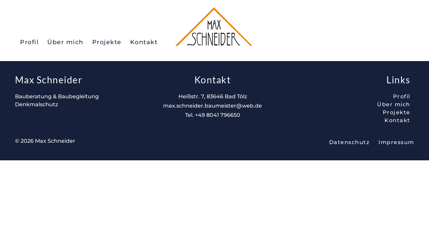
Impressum (396, 142)
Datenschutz (349, 142)
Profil (29, 42)
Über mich (65, 42)
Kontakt (144, 42)
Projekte (106, 42)
